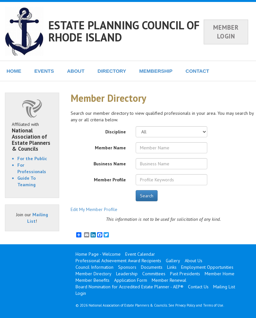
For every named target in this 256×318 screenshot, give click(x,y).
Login (81, 293)
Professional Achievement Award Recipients (118, 261)
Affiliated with (32, 136)
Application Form (130, 280)
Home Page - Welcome (98, 254)
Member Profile (110, 180)
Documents (151, 267)
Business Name (110, 164)
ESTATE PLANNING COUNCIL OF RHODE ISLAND (123, 31)
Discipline (115, 132)
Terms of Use (213, 305)
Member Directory (93, 274)
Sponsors (127, 267)
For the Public (32, 158)
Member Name (110, 148)
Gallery (173, 261)
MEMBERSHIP (156, 71)
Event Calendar (140, 254)
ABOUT (75, 71)
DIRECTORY (111, 71)
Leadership (127, 274)
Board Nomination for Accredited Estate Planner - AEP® (129, 287)
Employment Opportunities (207, 267)
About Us (193, 261)
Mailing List (224, 287)
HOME (14, 71)
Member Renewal (169, 280)
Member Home (219, 274)
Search (146, 196)
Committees (153, 274)
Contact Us (198, 287)
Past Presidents (185, 274)
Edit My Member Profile (94, 209)
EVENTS (44, 71)
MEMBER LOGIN (226, 31)
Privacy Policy (185, 305)
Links (172, 267)
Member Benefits (93, 280)
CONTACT (197, 71)
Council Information (94, 267)
